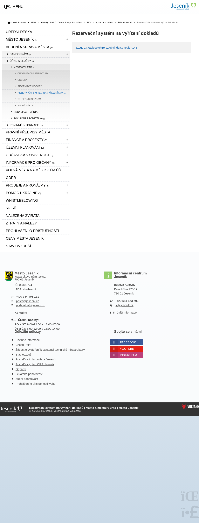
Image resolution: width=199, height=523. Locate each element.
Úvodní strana (183, 6)
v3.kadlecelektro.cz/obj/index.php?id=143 (106, 47)
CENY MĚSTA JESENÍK (25, 238)
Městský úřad (125, 22)
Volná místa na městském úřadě (37, 170)
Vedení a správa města (70, 22)
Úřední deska (19, 32)
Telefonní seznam (29, 99)
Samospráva (20, 54)
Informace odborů (29, 86)
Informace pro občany (30, 163)
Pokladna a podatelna (29, 118)
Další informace (126, 312)
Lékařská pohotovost (29, 374)
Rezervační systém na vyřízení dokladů (43, 92)
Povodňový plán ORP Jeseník (35, 364)
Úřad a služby (22, 60)
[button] (14, 7)
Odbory (22, 80)
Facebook (128, 342)
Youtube (127, 348)
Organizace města (26, 112)
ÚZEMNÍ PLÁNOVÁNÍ (25, 147)
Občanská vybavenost (29, 155)
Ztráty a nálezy (21, 223)
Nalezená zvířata (22, 216)
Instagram (128, 355)
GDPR (11, 178)
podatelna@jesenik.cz (30, 305)
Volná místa (25, 105)
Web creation (190, 406)
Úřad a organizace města (100, 22)
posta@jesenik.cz (27, 301)
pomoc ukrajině (23, 193)
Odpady (21, 369)
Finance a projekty (26, 140)
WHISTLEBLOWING (22, 200)
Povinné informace (26, 125)
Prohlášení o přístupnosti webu (36, 383)
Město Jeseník (21, 39)
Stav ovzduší (18, 246)
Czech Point (23, 344)
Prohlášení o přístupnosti (32, 231)
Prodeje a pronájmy (27, 185)
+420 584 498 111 (27, 296)
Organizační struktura (33, 73)
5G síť (11, 208)
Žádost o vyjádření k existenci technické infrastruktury (50, 349)
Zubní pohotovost (27, 378)
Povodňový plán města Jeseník (36, 359)
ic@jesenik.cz (125, 305)
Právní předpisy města (28, 132)
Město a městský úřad (42, 22)
